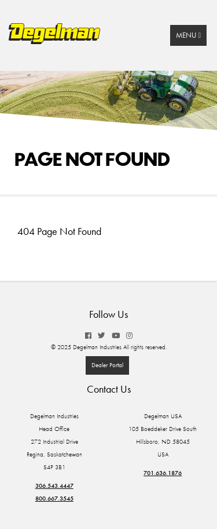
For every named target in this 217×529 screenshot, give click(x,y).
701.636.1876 (163, 473)
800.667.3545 (54, 498)
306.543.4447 (54, 486)
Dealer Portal (107, 365)
